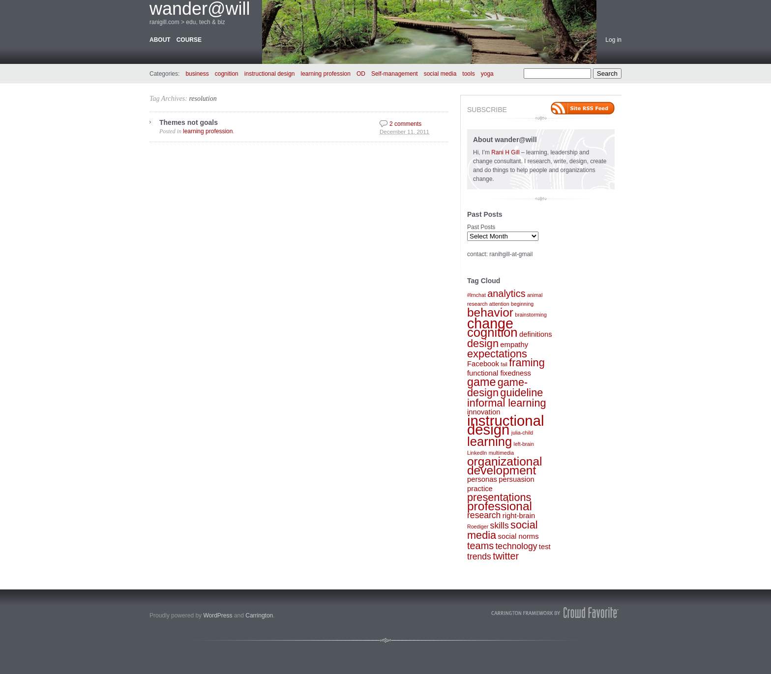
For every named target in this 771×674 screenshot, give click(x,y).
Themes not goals (188, 122)
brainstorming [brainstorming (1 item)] (531, 315)
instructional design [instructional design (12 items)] (505, 425)
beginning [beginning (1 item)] (522, 304)
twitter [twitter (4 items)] (506, 556)
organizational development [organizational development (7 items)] (504, 466)
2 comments (405, 123)
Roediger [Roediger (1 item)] (477, 526)
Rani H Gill (506, 152)
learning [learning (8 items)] (489, 441)
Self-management (394, 73)
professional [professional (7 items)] (499, 506)
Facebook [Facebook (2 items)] (483, 364)
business (196, 73)
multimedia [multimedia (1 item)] (501, 453)
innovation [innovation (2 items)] (483, 412)
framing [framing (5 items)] (526, 362)
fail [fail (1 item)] (504, 364)
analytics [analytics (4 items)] (506, 293)
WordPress (217, 615)
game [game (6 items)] (481, 382)
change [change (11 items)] (490, 323)
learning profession (326, 73)
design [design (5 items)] (483, 343)
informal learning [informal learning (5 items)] (506, 403)
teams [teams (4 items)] (480, 545)
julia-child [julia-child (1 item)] (522, 433)
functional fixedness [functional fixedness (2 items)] (499, 373)
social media (440, 73)
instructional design (269, 73)
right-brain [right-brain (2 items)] (519, 516)
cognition (226, 73)
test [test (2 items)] (545, 547)
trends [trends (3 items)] (479, 556)
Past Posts (481, 227)
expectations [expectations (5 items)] (497, 354)
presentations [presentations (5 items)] (499, 497)
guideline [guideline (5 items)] (521, 392)
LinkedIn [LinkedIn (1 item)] (477, 453)
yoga (487, 73)
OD (360, 73)
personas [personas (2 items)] (482, 479)
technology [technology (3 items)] (516, 546)
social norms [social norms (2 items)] (518, 536)
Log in (613, 39)
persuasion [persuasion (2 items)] (516, 479)
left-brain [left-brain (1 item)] (524, 444)
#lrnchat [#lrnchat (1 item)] (476, 295)
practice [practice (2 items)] (480, 489)
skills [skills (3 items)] (499, 525)
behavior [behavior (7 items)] (490, 312)
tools (468, 73)
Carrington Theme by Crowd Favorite (555, 612)
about (160, 39)
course (189, 39)
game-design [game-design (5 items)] (497, 387)
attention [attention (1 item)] (499, 304)
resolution (202, 98)
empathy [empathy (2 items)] (514, 345)
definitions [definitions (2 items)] (535, 334)
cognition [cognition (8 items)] (492, 332)
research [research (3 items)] (484, 515)
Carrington (259, 615)
